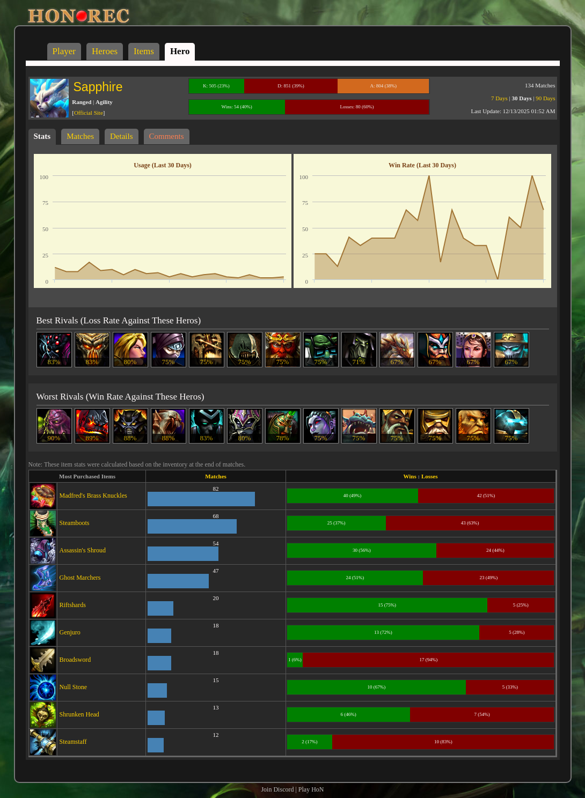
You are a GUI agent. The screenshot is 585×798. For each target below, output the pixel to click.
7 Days (499, 98)
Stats (42, 136)
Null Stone (73, 687)
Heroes (105, 51)
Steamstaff (73, 741)
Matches (80, 136)
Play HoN (311, 789)
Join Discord (277, 789)
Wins (410, 476)
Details (121, 136)
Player (64, 51)
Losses (429, 476)
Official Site (88, 112)
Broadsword (75, 659)
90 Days (545, 98)
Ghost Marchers (80, 577)
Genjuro (70, 632)
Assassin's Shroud (83, 550)
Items (144, 51)
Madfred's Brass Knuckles (93, 495)
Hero (180, 51)
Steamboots (75, 523)
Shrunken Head (79, 714)
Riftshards (73, 605)
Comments (166, 136)
